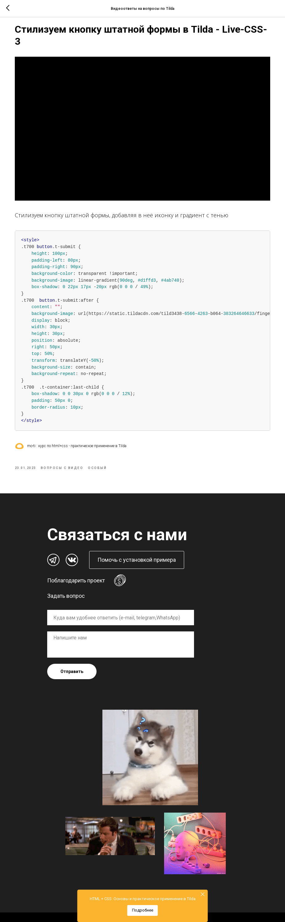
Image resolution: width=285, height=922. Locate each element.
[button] (136, 548)
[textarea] (120, 632)
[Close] (202, 894)
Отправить (71, 659)
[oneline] (120, 605)
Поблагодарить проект (76, 568)
